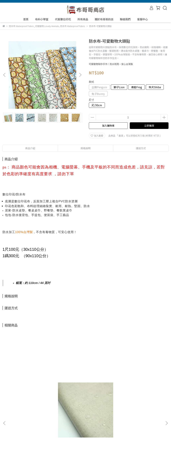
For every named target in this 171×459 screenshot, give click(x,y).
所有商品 (83, 19)
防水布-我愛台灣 (125, 382)
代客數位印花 (63, 19)
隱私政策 (55, 419)
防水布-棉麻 (16, 382)
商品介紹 (30, 148)
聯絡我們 (125, 19)
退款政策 (42, 419)
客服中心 (142, 19)
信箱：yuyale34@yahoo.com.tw (19, 434)
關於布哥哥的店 (104, 19)
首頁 (25, 19)
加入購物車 (108, 125)
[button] (80, 75)
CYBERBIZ (71, 450)
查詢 (4, 419)
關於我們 (15, 419)
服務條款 (68, 419)
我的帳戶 (29, 419)
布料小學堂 (41, 19)
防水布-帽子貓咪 (72, 382)
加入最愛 (97, 135)
